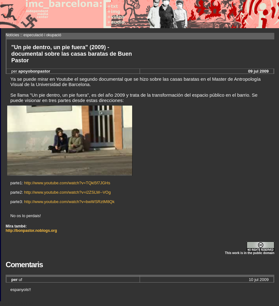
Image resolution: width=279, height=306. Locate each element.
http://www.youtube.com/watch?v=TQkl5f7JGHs (67, 183)
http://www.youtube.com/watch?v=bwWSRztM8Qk (69, 201)
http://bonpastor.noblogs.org (31, 230)
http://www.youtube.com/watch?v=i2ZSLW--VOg (67, 192)
